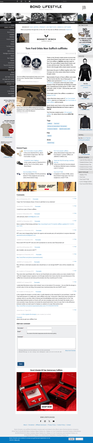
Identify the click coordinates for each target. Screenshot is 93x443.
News (12, 72)
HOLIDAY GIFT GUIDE (8, 79)
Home (1, 1)
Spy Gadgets (10, 58)
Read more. (69, 29)
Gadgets (12, 34)
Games (12, 60)
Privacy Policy (52, 425)
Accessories (10, 32)
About (25, 425)
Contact (12, 89)
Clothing (12, 30)
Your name (20, 328)
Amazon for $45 (51, 95)
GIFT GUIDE (67, 27)
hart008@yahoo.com (33, 216)
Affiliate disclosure (41, 425)
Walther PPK (83, 175)
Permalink (35, 199)
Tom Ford (56, 123)
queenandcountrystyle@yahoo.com (26, 235)
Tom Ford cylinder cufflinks (61, 151)
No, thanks (79, 439)
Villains (12, 48)
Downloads (11, 63)
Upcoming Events (9, 81)
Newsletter (11, 93)
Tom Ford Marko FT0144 (30, 172)
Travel (12, 41)
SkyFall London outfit (64, 128)
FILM (31, 27)
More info (17, 440)
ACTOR (36, 27)
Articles (12, 74)
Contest (12, 86)
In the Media (10, 91)
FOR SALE (11, 67)
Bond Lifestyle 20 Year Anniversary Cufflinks (46, 370)
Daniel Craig (51, 142)
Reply (75, 198)
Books (12, 56)
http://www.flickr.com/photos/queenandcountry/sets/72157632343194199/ (38, 306)
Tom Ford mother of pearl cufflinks (33, 151)
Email (18, 331)
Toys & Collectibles (9, 65)
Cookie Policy (61, 425)
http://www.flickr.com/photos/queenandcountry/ (30, 257)
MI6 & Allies (11, 51)
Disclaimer (31, 425)
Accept (71, 439)
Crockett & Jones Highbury (31, 160)
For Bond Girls (10, 46)
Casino (12, 44)
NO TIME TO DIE (9, 77)
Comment (20, 336)
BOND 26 (60, 27)
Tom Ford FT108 (58, 172)
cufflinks (50, 123)
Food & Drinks (10, 39)
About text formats (70, 350)
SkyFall (49, 135)
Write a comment (70, 53)
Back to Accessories (22, 53)
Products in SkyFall (52, 128)
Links (12, 96)
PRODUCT (42, 27)
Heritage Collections (8, 53)
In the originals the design (29, 314)
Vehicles (11, 37)
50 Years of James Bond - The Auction (57, 126)
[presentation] (29, 358)
